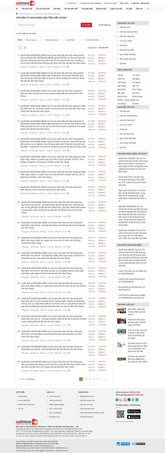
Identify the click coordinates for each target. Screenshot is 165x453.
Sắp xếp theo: (92, 47)
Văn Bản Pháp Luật (22, 451)
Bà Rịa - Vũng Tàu (125, 100)
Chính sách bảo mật (87, 408)
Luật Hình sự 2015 (61, 451)
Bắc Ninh (121, 93)
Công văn (123, 45)
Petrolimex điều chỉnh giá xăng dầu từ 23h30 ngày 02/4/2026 (137, 322)
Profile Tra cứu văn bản (26, 404)
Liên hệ (20, 408)
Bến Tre (135, 86)
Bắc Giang (122, 86)
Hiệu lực (42, 67)
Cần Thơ (121, 79)
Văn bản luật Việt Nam (128, 32)
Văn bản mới (27, 9)
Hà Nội (120, 75)
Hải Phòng (122, 82)
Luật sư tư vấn (116, 9)
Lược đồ (49, 67)
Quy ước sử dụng (86, 404)
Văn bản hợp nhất (127, 50)
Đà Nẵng (135, 79)
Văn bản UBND (126, 41)
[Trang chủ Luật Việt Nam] (25, 3)
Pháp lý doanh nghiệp (56, 404)
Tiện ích (139, 9)
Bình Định (122, 89)
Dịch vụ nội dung (55, 413)
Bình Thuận (137, 89)
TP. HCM (135, 75)
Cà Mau (135, 104)
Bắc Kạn (135, 100)
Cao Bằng (122, 104)
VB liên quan (33, 67)
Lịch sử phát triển (24, 400)
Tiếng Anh (56, 67)
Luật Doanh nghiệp (37, 451)
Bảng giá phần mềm (87, 396)
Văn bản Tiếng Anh (127, 36)
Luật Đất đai (49, 451)
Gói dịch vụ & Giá (110, 3)
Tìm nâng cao (104, 25)
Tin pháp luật (86, 9)
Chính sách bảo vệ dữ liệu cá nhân (92, 413)
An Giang (136, 82)
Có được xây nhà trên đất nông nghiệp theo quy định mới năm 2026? (137, 359)
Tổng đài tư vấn (54, 417)
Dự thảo (56, 9)
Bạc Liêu (135, 93)
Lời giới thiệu (22, 396)
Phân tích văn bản (55, 400)
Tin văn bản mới (71, 9)
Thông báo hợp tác (86, 417)
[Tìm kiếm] (86, 25)
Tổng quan (24, 67)
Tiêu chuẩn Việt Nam (128, 59)
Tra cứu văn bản (43, 9)
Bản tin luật (101, 9)
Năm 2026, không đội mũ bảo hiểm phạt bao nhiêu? (137, 311)
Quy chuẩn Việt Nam (128, 54)
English (124, 3)
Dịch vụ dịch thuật (55, 408)
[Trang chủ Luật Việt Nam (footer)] (27, 424)
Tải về (64, 67)
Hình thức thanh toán (87, 400)
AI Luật (129, 9)
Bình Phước (122, 96)
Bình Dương (137, 96)
